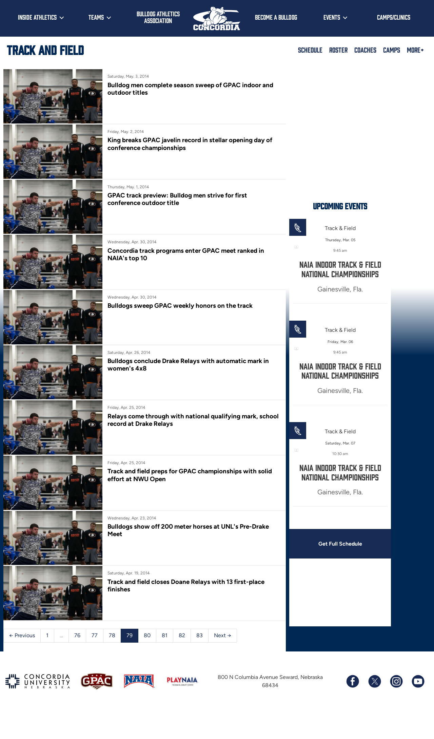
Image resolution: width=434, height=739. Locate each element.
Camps (391, 49)
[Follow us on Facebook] (352, 672)
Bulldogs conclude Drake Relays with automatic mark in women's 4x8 (186, 359)
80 (147, 626)
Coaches (365, 49)
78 (112, 626)
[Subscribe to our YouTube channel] (418, 672)
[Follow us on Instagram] (396, 672)
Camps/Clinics (393, 17)
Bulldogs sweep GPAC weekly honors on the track (178, 302)
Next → (222, 626)
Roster (338, 49)
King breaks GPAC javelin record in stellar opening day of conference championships (188, 143)
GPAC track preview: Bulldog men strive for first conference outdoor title (175, 197)
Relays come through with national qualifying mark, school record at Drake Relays (181, 414)
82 (182, 626)
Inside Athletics (37, 17)
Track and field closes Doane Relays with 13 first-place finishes (184, 577)
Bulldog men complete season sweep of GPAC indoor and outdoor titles (189, 88)
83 (199, 626)
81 (164, 626)
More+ (415, 49)
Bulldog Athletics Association (158, 17)
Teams (96, 17)
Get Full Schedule (335, 544)
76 (77, 626)
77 (95, 626)
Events (331, 17)
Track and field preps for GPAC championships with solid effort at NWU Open (188, 468)
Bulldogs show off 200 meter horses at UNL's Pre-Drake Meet (186, 522)
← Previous (22, 626)
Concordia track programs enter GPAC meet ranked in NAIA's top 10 (184, 251)
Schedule (310, 49)
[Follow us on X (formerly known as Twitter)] (374, 672)
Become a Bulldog (276, 17)
